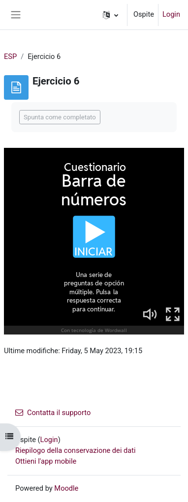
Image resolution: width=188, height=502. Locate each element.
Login (171, 14)
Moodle (66, 488)
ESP (10, 56)
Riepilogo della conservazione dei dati (75, 450)
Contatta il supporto (53, 412)
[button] (110, 14)
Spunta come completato (60, 117)
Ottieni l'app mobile (45, 461)
